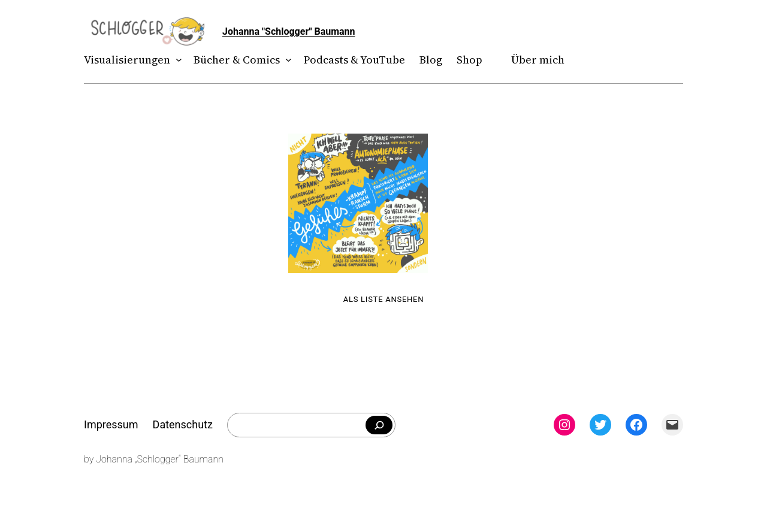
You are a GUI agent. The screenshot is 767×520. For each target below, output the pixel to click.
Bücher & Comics (237, 59)
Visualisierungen (127, 59)
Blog (430, 59)
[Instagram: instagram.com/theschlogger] (564, 425)
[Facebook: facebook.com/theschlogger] (636, 425)
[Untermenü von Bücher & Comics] (286, 60)
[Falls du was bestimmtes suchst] (379, 425)
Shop (469, 59)
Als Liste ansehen (383, 299)
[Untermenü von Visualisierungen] (176, 60)
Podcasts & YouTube (354, 59)
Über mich (537, 59)
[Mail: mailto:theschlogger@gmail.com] (672, 425)
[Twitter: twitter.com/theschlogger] (600, 425)
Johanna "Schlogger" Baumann (288, 31)
